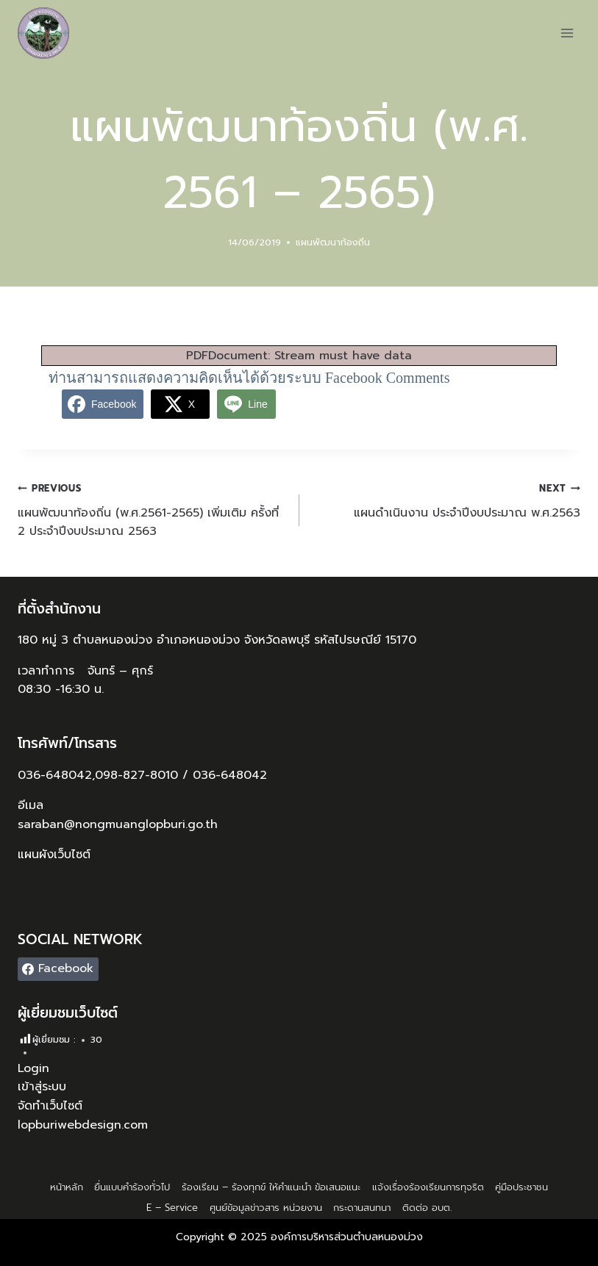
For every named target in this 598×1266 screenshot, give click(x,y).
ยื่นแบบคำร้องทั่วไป (132, 1187)
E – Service (172, 1208)
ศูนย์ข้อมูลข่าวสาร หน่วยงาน (266, 1208)
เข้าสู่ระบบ (42, 1087)
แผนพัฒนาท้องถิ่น (333, 242)
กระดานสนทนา (362, 1208)
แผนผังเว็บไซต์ (56, 854)
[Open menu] (566, 32)
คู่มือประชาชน (521, 1187)
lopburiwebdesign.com (83, 1125)
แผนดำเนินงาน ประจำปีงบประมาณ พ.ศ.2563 (446, 500)
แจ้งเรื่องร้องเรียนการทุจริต (428, 1187)
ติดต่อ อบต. (427, 1208)
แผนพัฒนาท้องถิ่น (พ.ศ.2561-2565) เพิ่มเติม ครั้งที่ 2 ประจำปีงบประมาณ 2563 (153, 509)
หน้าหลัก (66, 1187)
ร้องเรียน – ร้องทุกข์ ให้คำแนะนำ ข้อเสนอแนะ (271, 1187)
